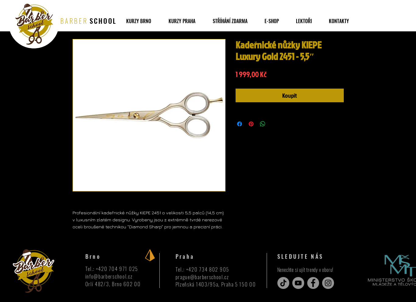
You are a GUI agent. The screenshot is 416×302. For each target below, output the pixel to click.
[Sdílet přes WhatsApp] (262, 124)
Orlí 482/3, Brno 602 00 (113, 284)
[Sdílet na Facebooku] (239, 124)
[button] (230, 21)
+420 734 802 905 (207, 269)
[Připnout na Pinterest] (251, 124)
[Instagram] (328, 283)
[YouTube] (298, 283)
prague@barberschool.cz (202, 277)
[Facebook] (313, 283)
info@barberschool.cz (109, 276)
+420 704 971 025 (117, 268)
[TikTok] (283, 283)
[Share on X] (274, 124)
